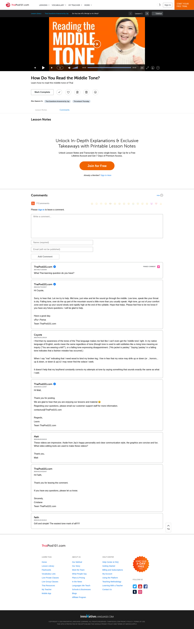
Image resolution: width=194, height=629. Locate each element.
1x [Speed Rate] (60, 68)
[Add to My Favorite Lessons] (68, 92)
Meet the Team (78, 570)
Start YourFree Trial (185, 5)
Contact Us (107, 589)
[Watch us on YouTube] (140, 586)
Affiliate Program (79, 597)
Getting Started (108, 566)
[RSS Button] (33, 203)
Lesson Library (36, 13)
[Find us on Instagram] (140, 592)
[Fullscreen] (147, 67)
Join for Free (97, 166)
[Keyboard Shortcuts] (158, 67)
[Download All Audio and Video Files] (95, 92)
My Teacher (74, 5)
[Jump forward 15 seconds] (52, 67)
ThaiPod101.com (113, 621)
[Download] (152, 67)
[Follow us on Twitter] (135, 586)
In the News (77, 582)
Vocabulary (58, 5)
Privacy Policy (126, 621)
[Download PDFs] (86, 92)
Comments (64, 110)
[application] (97, 44)
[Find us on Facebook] (145, 586)
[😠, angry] (115, 203)
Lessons (43, 5)
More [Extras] (87, 5)
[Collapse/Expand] (97, 195)
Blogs (74, 593)
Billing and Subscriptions (112, 570)
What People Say (79, 574)
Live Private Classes (50, 578)
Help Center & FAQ (110, 562)
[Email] (62, 249)
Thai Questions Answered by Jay (57, 13)
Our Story (76, 566)
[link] (147, 13)
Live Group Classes (50, 582)
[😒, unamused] (105, 203)
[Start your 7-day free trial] (141, 564)
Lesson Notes (41, 110)
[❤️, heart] (156, 203)
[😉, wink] (128, 203)
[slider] (75, 67)
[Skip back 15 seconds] (35, 67)
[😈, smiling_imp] (151, 203)
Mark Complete (42, 92)
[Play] (43, 67)
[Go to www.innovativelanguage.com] (97, 616)
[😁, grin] (101, 203)
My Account (107, 574)
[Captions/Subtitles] (142, 67)
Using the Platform (110, 578)
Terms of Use (139, 621)
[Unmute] (69, 67)
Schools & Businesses (81, 589)
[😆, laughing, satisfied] (119, 203)
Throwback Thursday (81, 101)
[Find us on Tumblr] (135, 592)
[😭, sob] (133, 203)
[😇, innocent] (138, 203)
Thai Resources (48, 585)
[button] (158, 5)
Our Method (77, 562)
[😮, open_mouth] (147, 203)
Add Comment (45, 256)
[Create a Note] (77, 92)
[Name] (62, 242)
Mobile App (46, 593)
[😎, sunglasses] (110, 203)
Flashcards (46, 570)
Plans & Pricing (78, 578)
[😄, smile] (92, 203)
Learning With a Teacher (112, 585)
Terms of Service (124, 624)
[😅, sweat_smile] (124, 203)
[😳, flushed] (96, 203)
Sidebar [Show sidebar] (159, 13)
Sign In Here (106, 175)
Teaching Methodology (111, 582)
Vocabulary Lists (49, 574)
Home (44, 562)
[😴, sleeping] (142, 203)
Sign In (167, 5)
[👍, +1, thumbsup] (160, 203)
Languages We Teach (81, 585)
